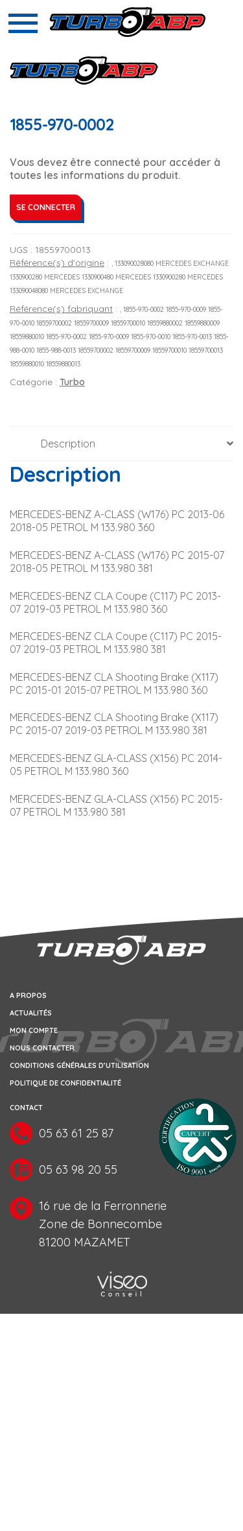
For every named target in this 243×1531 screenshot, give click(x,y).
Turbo (72, 382)
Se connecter (45, 207)
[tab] (121, 444)
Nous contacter (42, 1047)
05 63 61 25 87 (76, 1133)
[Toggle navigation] (23, 23)
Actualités (31, 1012)
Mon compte (34, 1030)
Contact (26, 1107)
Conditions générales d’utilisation (79, 1065)
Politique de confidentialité (65, 1082)
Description (68, 443)
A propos (28, 995)
